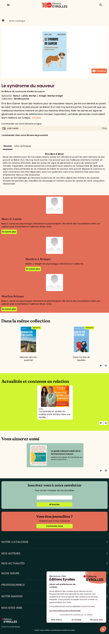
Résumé (8, 146)
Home (3, 21)
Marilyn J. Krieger (38, 95)
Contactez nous (54, 526)
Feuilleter (99, 71)
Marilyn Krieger (55, 95)
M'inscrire (54, 504)
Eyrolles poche (21, 98)
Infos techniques (23, 146)
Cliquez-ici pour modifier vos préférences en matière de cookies (54, 630)
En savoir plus (9, 231)
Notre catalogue (17, 20)
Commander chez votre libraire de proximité (24, 135)
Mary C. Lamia (20, 95)
